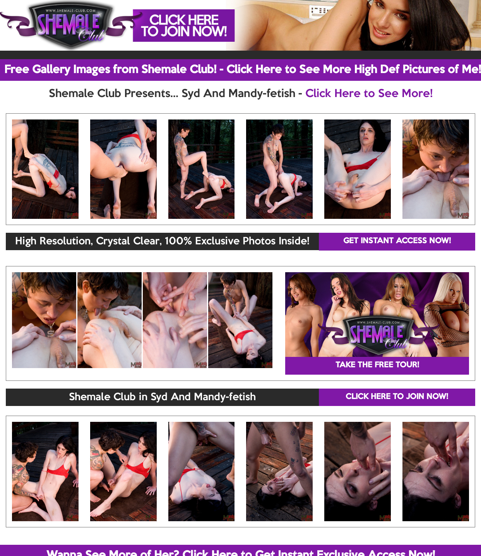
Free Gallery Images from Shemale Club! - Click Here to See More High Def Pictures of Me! (242, 70)
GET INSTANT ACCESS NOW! (397, 241)
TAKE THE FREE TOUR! (377, 365)
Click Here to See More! (369, 94)
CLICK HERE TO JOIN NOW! (397, 397)
